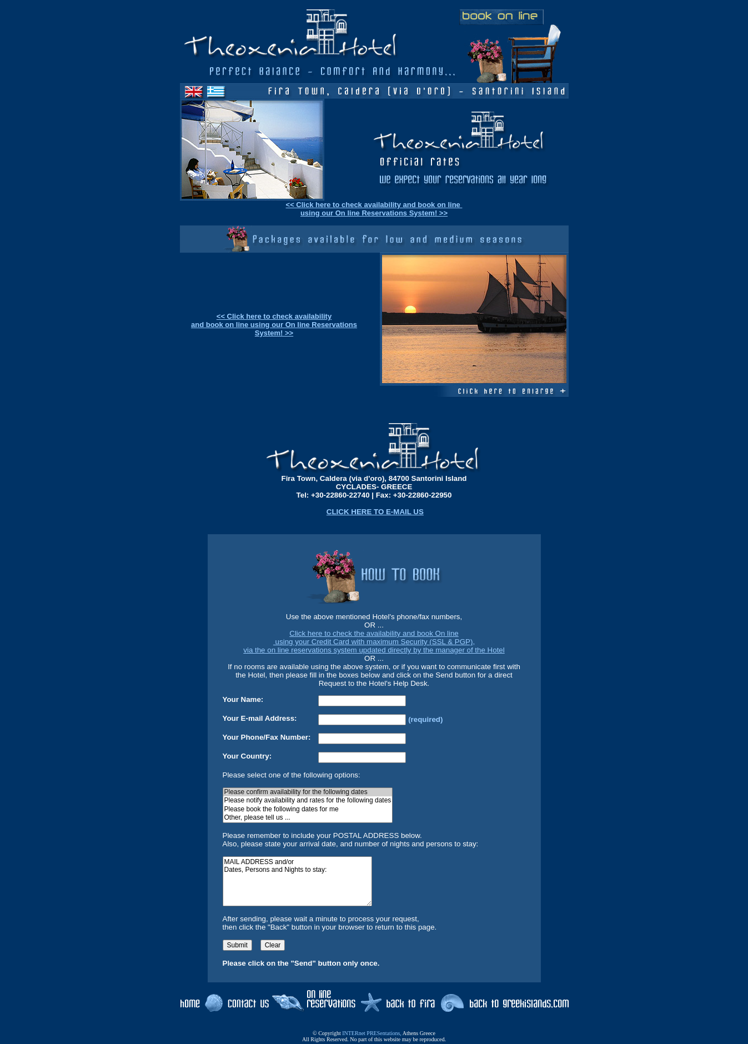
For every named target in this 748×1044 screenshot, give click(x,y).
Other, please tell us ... (308, 818)
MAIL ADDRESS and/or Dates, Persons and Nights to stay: (297, 881)
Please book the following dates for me (308, 809)
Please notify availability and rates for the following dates (308, 800)
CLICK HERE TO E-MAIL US (375, 512)
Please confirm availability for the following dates (308, 792)
